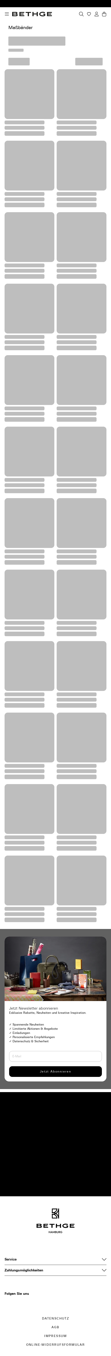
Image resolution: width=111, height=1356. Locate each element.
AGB (55, 1327)
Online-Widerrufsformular (55, 1344)
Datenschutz (55, 1318)
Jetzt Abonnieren (55, 1071)
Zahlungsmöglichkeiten (55, 1270)
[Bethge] (32, 14)
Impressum (55, 1336)
